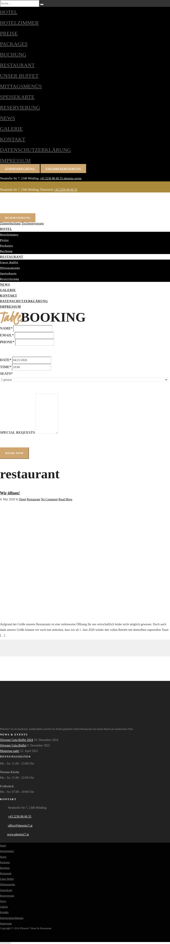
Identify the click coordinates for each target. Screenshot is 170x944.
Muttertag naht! (9, 751)
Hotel (8, 12)
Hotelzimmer (19, 23)
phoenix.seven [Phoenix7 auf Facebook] (72, 178)
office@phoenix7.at (20, 825)
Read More (65, 499)
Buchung (13, 54)
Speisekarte (17, 97)
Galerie (11, 129)
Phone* (7, 342)
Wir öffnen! (10, 493)
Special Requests (17, 432)
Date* (5, 360)
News (7, 118)
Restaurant (17, 65)
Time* (5, 367)
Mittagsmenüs (21, 86)
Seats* (6, 373)
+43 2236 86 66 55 (51, 178)
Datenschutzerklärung (35, 150)
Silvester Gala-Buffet (13, 745)
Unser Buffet (19, 76)
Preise (9, 33)
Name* (6, 328)
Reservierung (20, 107)
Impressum (15, 160)
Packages (14, 44)
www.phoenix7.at (18, 834)
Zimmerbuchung (20, 168)
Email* (7, 335)
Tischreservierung (63, 168)
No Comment (49, 499)
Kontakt (12, 139)
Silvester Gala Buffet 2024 (16, 740)
